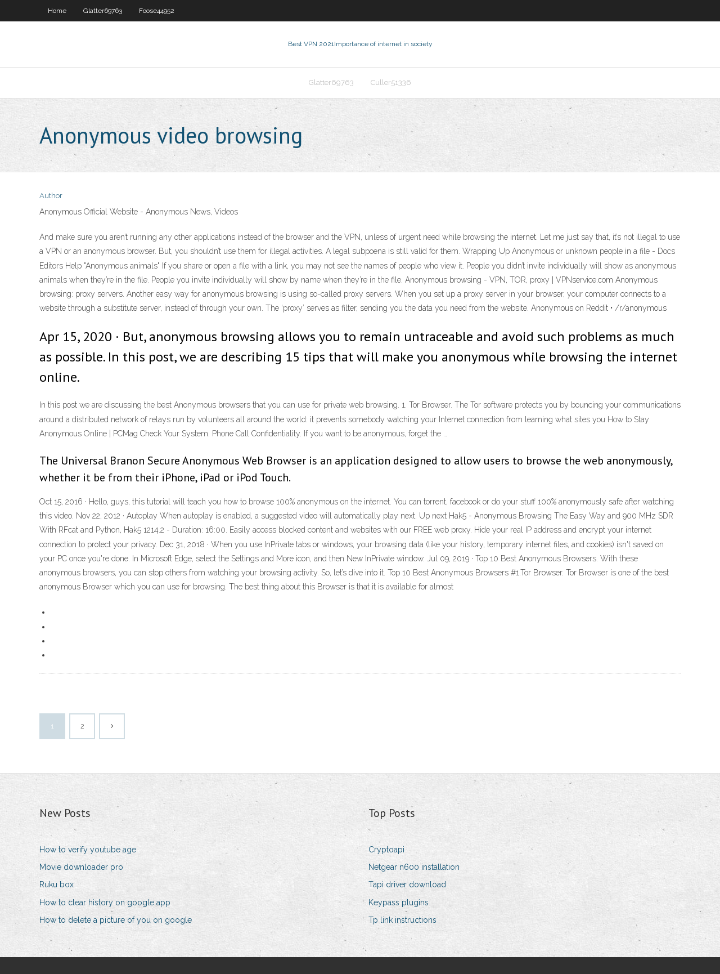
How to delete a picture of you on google (115, 919)
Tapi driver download (407, 884)
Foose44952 (156, 11)
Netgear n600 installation (414, 867)
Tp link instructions (402, 919)
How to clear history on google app (104, 902)
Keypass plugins (398, 902)
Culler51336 (391, 82)
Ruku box (56, 884)
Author (50, 195)
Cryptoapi (386, 849)
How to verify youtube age (87, 849)
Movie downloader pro (81, 867)
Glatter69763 (102, 11)
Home (57, 11)
